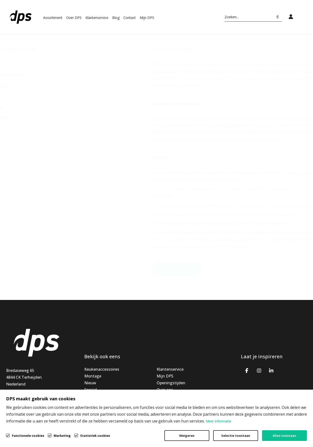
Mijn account (18, 117)
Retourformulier (135, 269)
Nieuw (90, 383)
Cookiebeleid (283, 439)
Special (90, 389)
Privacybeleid (247, 439)
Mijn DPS (147, 17)
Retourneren (18, 96)
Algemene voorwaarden (201, 439)
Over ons (165, 389)
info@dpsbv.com (21, 404)
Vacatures (166, 396)
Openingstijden (171, 383)
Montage (92, 376)
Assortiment (52, 17)
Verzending (17, 85)
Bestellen (15, 64)
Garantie (14, 107)
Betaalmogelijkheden (26, 74)
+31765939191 (19, 397)
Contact (129, 17)
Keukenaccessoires (101, 369)
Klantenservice (96, 17)
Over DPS (74, 17)
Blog (115, 17)
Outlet (90, 396)
